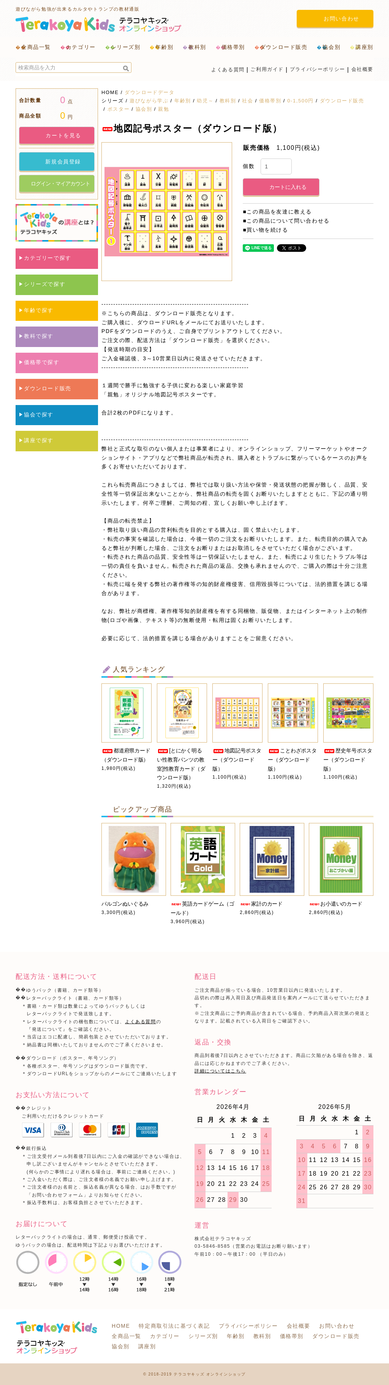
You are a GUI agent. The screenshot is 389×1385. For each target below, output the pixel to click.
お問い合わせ (337, 1326)
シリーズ (112, 101)
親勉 (163, 109)
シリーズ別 (203, 1336)
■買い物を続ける (265, 230)
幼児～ (205, 101)
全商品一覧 (36, 47)
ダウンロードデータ (149, 92)
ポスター (119, 109)
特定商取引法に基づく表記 (174, 1326)
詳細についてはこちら (220, 1071)
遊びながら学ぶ (149, 101)
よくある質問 (228, 69)
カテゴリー (165, 1336)
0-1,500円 (300, 101)
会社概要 (362, 69)
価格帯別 (270, 101)
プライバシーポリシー (317, 69)
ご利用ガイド (267, 69)
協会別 (144, 109)
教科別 (228, 101)
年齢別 (182, 101)
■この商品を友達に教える (277, 212)
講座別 (147, 1346)
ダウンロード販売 (342, 101)
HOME (110, 92)
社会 (247, 101)
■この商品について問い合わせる (286, 221)
